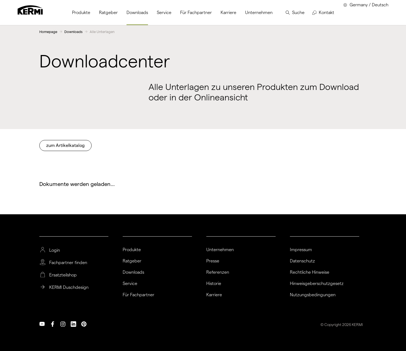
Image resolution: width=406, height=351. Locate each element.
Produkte (132, 250)
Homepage (48, 32)
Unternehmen (220, 250)
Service (130, 283)
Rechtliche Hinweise (309, 272)
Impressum (301, 250)
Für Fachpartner (138, 295)
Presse (212, 261)
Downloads (73, 32)
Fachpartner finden (68, 262)
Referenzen (217, 272)
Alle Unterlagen (102, 32)
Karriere (214, 295)
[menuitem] (81, 12)
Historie (213, 283)
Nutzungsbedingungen (313, 295)
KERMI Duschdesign (69, 287)
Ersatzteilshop (63, 275)
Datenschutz (302, 261)
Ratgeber (132, 261)
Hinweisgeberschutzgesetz (317, 283)
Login (54, 250)
